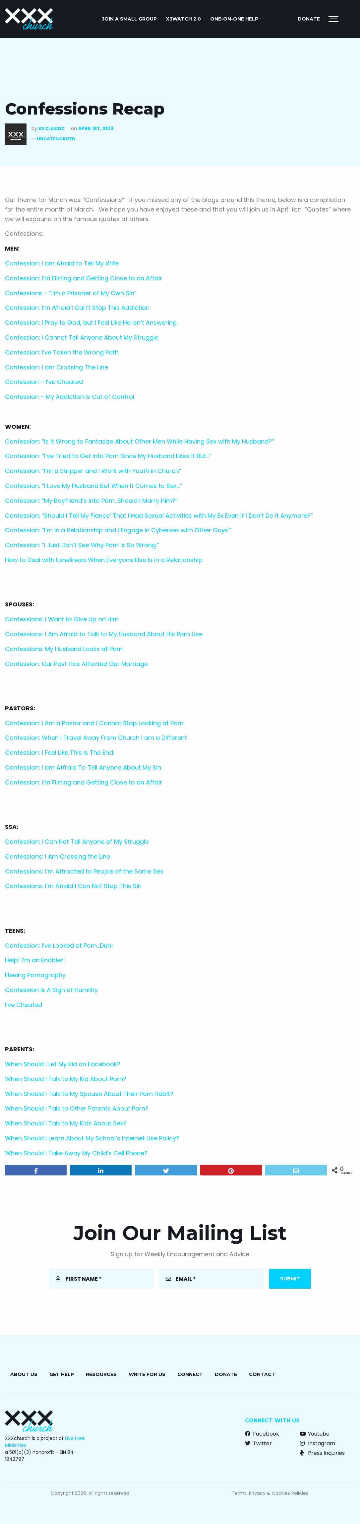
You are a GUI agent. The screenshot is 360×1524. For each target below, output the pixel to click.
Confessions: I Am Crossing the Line (57, 856)
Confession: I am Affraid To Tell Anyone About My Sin (83, 767)
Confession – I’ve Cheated (44, 382)
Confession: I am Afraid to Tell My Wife (62, 263)
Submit (290, 1279)
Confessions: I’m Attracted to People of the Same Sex (84, 871)
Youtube (315, 1434)
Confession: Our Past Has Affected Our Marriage (76, 664)
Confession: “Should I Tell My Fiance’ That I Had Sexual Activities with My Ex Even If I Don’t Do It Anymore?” (159, 515)
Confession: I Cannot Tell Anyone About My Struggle (81, 337)
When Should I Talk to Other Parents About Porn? (77, 1108)
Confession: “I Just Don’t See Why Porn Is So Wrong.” (82, 545)
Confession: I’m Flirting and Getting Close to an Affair (83, 278)
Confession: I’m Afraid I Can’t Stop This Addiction (77, 308)
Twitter (258, 1443)
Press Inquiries (322, 1453)
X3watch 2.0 (183, 19)
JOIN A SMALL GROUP (129, 19)
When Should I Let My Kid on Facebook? (62, 1064)
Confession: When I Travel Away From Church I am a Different (96, 738)
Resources (101, 1374)
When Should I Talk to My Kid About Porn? (65, 1079)
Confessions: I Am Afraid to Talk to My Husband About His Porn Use (104, 634)
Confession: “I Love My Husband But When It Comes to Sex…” (93, 486)
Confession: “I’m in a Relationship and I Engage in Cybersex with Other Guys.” (118, 530)
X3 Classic (51, 128)
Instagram (317, 1443)
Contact (262, 1374)
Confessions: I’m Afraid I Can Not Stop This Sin (73, 886)
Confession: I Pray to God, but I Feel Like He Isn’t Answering (91, 322)
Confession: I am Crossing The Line (56, 367)
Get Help (61, 1374)
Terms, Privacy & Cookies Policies (270, 1493)
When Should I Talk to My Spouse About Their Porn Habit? (89, 1094)
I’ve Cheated (23, 1005)
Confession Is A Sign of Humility (51, 990)
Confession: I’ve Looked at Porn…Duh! (59, 945)
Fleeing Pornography (35, 975)
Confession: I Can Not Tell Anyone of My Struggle (77, 841)
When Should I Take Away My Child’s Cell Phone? (76, 1153)
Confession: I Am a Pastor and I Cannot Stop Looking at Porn (94, 723)
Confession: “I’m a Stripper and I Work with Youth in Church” (93, 471)
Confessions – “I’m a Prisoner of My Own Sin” (71, 293)
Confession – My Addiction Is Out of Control (69, 397)
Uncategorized (56, 139)
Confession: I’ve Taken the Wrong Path (62, 352)
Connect (190, 1374)
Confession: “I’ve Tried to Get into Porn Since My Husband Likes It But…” (108, 456)
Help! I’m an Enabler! (35, 960)
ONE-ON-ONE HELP (234, 19)
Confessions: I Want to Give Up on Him (62, 619)
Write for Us (147, 1374)
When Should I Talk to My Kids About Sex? (66, 1123)
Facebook (262, 1434)
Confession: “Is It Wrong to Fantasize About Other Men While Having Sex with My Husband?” (139, 441)
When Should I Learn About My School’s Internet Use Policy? (92, 1138)
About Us (23, 1374)
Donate (309, 19)
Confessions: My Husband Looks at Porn (64, 649)
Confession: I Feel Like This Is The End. (59, 752)
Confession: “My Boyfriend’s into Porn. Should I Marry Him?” (91, 501)
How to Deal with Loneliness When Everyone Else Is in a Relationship (104, 560)
